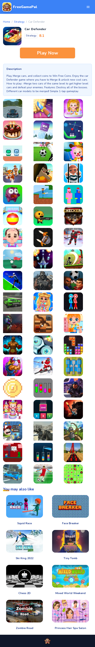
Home (6, 22)
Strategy (19, 22)
